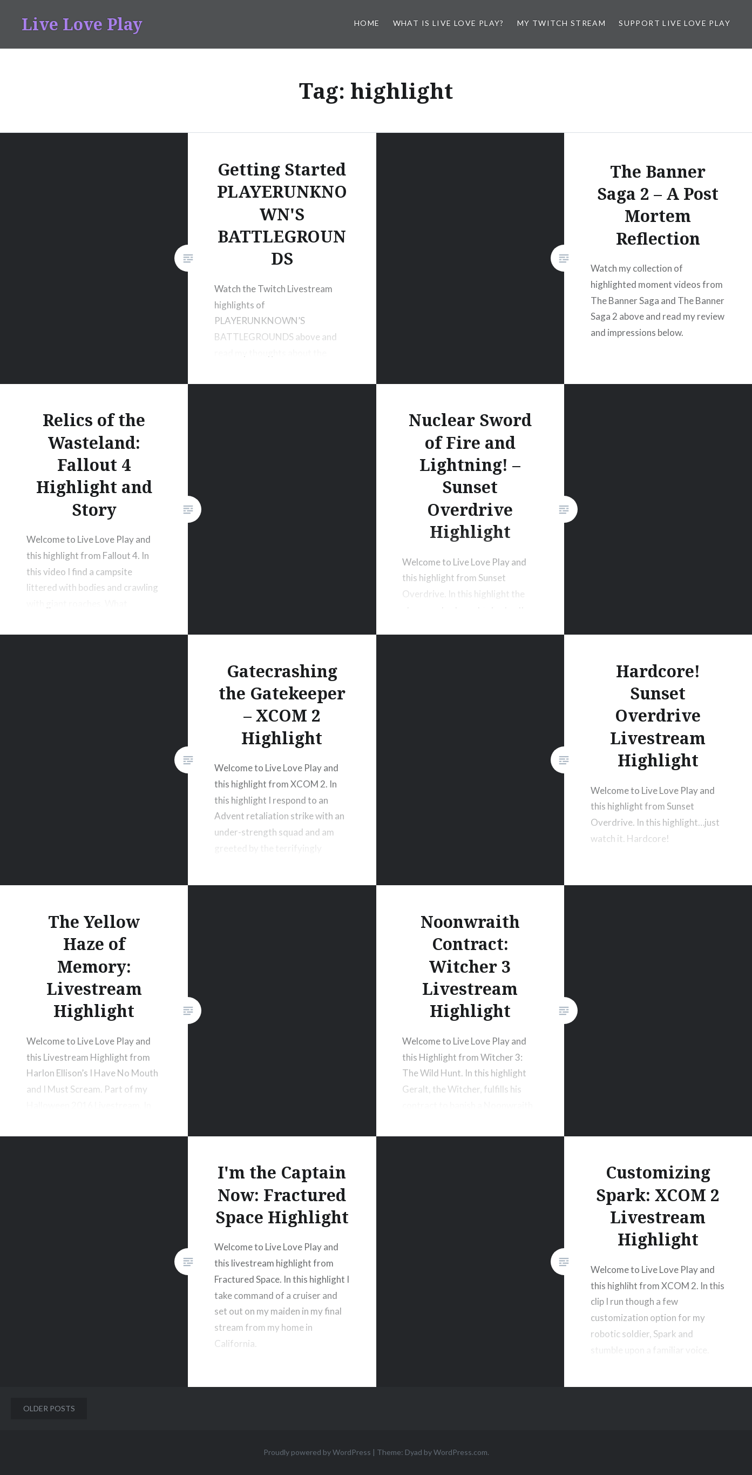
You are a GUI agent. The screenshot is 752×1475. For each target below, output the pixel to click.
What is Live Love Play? (448, 23)
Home (367, 23)
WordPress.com (460, 1452)
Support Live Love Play (674, 23)
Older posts (49, 1408)
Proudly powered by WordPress (317, 1452)
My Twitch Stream (561, 23)
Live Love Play (82, 24)
